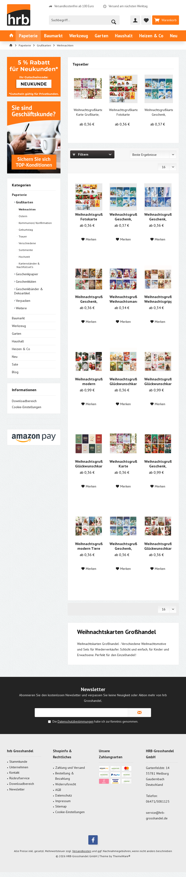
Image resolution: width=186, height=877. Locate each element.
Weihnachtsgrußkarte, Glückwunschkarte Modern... (158, 381)
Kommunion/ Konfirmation (35, 223)
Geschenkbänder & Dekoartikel (28, 291)
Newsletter (17, 789)
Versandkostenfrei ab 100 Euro (74, 6)
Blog (15, 372)
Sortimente (25, 250)
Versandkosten (81, 851)
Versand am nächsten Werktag (128, 6)
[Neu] (174, 35)
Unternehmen (18, 767)
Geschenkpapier (26, 274)
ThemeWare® (121, 856)
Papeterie (19, 195)
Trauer (22, 236)
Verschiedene (27, 243)
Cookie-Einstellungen (26, 407)
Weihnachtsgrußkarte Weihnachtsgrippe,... (158, 299)
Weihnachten (27, 209)
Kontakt (14, 772)
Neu (14, 357)
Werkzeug (19, 326)
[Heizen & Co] (151, 35)
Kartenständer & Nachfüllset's (28, 265)
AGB (58, 790)
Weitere (21, 308)
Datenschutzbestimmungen (75, 722)
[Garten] (101, 35)
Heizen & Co (21, 349)
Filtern (80, 154)
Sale (15, 364)
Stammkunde (18, 761)
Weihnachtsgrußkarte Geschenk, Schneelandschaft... (158, 216)
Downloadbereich (24, 401)
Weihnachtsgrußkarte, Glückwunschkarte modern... (158, 546)
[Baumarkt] (53, 35)
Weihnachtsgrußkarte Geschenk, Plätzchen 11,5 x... (88, 299)
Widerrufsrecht (65, 784)
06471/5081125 (157, 801)
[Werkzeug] (78, 35)
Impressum (63, 801)
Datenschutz (63, 795)
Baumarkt (18, 318)
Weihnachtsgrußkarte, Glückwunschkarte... (123, 381)
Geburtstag (25, 229)
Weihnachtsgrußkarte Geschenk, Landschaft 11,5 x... (159, 112)
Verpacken (22, 301)
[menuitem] (165, 20)
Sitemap (61, 806)
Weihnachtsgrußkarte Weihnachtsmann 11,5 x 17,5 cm (123, 299)
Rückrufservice (19, 778)
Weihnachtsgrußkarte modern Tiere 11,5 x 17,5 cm (88, 546)
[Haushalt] (124, 35)
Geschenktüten (25, 281)
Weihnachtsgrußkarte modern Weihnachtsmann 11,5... (88, 381)
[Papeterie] (28, 35)
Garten (16, 333)
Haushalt (18, 341)
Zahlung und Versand (70, 768)
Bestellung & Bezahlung (64, 776)
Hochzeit (24, 256)
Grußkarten (24, 202)
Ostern (22, 216)
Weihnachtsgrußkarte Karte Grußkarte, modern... (88, 112)
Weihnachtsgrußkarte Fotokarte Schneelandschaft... (123, 112)
